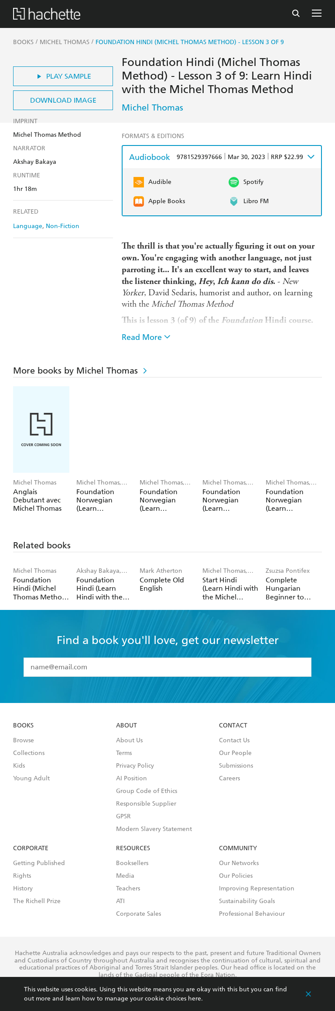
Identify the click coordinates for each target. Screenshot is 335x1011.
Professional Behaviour (252, 914)
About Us (129, 740)
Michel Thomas (152, 107)
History (23, 889)
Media (125, 876)
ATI (120, 901)
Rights (22, 876)
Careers (229, 779)
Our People (235, 753)
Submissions (236, 766)
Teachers (128, 889)
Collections (28, 753)
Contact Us (234, 740)
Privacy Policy (135, 766)
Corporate (30, 848)
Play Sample (63, 76)
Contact (233, 726)
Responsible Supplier (146, 804)
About (126, 726)
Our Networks (239, 863)
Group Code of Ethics (146, 791)
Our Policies (236, 876)
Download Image (63, 100)
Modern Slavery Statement (154, 829)
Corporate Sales (138, 914)
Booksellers (132, 863)
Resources (133, 848)
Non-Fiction (62, 226)
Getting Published (39, 863)
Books (23, 726)
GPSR (123, 817)
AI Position (131, 779)
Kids (19, 766)
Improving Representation (256, 889)
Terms (124, 753)
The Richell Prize (37, 901)
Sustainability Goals (247, 901)
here (194, 998)
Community (238, 848)
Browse (23, 740)
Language (27, 226)
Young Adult (31, 779)
